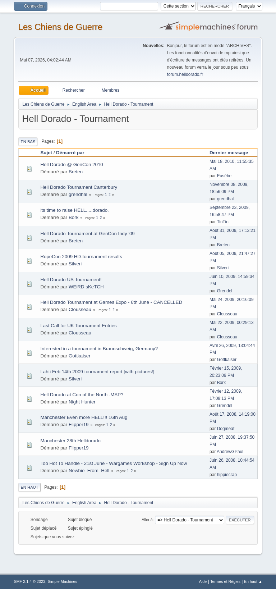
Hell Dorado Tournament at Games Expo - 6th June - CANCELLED (111, 302)
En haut (29, 487)
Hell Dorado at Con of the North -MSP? (81, 394)
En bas (27, 142)
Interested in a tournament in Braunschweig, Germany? (99, 348)
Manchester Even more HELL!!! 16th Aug (83, 417)
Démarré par (70, 152)
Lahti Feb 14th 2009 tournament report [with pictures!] (97, 371)
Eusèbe (224, 175)
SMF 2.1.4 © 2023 (29, 581)
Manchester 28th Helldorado (70, 440)
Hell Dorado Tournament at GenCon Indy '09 (87, 233)
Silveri (75, 263)
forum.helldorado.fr (185, 74)
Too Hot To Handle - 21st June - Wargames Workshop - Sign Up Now (113, 463)
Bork (73, 217)
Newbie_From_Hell (89, 470)
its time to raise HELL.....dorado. (74, 210)
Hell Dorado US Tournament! (70, 279)
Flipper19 (79, 424)
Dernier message (232, 152)
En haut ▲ (253, 581)
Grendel (225, 290)
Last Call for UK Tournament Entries (78, 325)
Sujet (46, 152)
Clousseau (80, 309)
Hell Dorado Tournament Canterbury (78, 187)
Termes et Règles (225, 581)
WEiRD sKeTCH (86, 286)
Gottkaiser (80, 356)
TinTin (222, 221)
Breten (76, 171)
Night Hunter (82, 402)
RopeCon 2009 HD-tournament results (81, 256)
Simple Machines (62, 581)
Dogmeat (226, 428)
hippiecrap (227, 474)
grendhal (78, 194)
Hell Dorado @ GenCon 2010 (71, 164)
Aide (203, 581)
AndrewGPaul (230, 451)
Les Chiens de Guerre (60, 27)
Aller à (147, 519)
